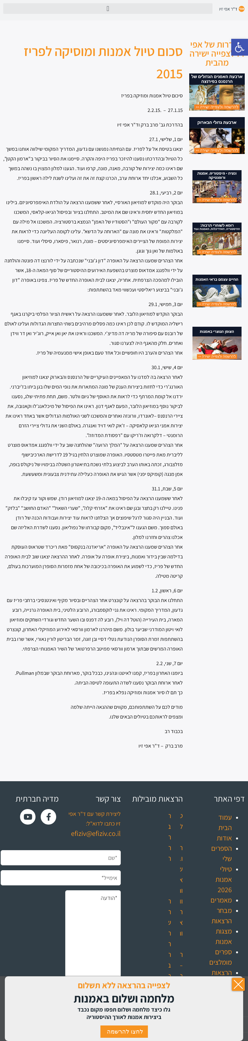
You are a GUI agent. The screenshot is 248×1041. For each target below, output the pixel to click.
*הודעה (93, 934)
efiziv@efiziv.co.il (96, 833)
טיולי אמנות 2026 (223, 879)
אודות (224, 837)
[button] (239, 47)
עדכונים (221, 993)
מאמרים (221, 899)
